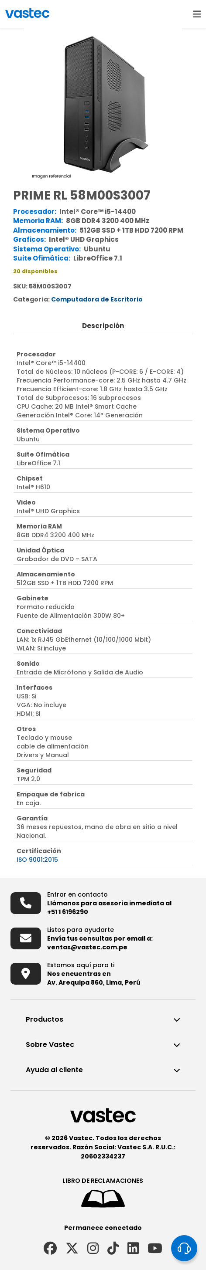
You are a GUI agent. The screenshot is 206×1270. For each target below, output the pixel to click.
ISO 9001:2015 (37, 859)
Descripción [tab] (103, 325)
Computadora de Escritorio (97, 299)
